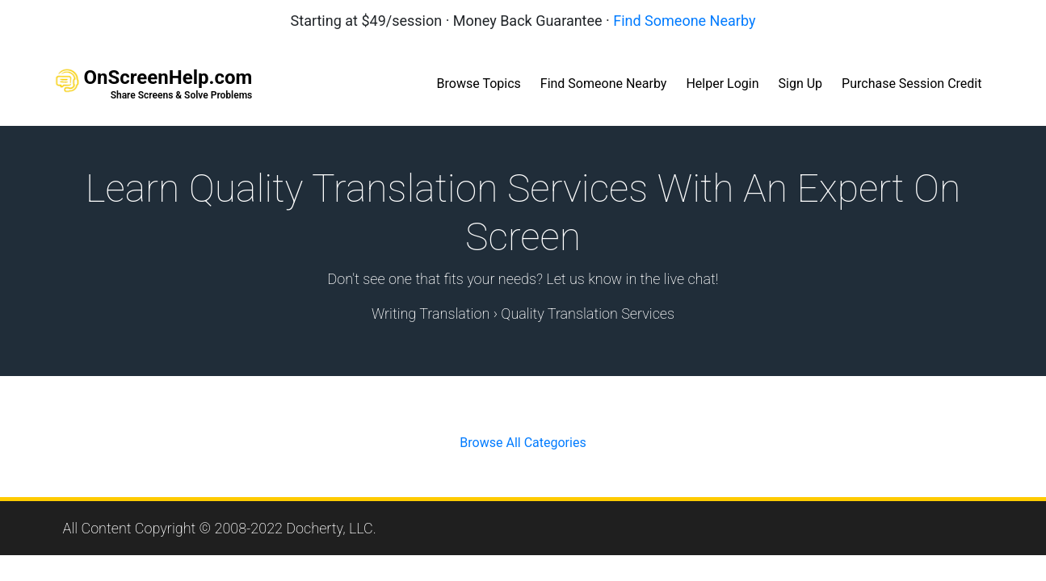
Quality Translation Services (587, 313)
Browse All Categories (523, 442)
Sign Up (801, 83)
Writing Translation (430, 313)
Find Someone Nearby (684, 20)
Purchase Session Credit (911, 83)
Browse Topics (479, 83)
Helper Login (722, 83)
